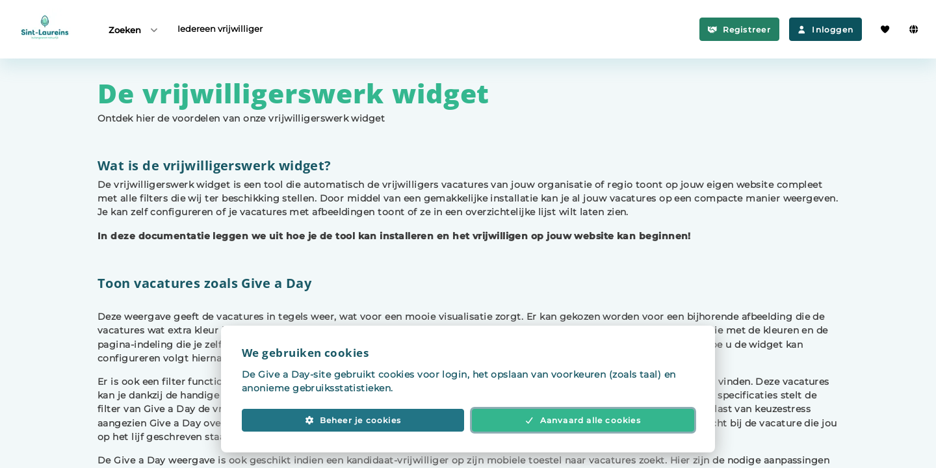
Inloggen (825, 29)
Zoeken (134, 29)
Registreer (739, 29)
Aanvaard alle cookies (583, 420)
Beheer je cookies (353, 420)
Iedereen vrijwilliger (220, 28)
